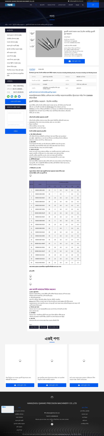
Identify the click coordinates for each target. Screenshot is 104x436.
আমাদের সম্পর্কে (51, 5)
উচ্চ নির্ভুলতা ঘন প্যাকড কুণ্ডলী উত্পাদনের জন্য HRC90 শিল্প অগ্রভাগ (18, 378)
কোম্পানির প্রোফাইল (84, 411)
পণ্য (36, 5)
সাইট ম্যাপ (84, 420)
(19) (13, 59)
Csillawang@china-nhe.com (76, 1)
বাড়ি (31, 5)
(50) (13, 38)
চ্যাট (93, 5)
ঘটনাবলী (71, 5)
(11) (14, 63)
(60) (14, 35)
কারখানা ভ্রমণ (85, 414)
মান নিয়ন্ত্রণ (84, 417)
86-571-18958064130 (93, 1)
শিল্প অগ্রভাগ (43, 327)
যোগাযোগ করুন (61, 5)
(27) (11, 52)
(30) (12, 42)
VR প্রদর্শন (42, 5)
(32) (14, 49)
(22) (15, 70)
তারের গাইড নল (34, 327)
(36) (11, 56)
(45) (13, 45)
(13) (11, 66)
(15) (15, 74)
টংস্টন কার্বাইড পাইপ (53, 327)
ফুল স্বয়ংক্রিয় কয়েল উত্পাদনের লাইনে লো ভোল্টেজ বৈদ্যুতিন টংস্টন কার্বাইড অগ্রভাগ (51, 378)
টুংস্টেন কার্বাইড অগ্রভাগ (18, 24)
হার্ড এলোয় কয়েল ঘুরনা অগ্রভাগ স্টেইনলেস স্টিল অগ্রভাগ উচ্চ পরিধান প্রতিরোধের (82, 378)
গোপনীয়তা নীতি (84, 423)
